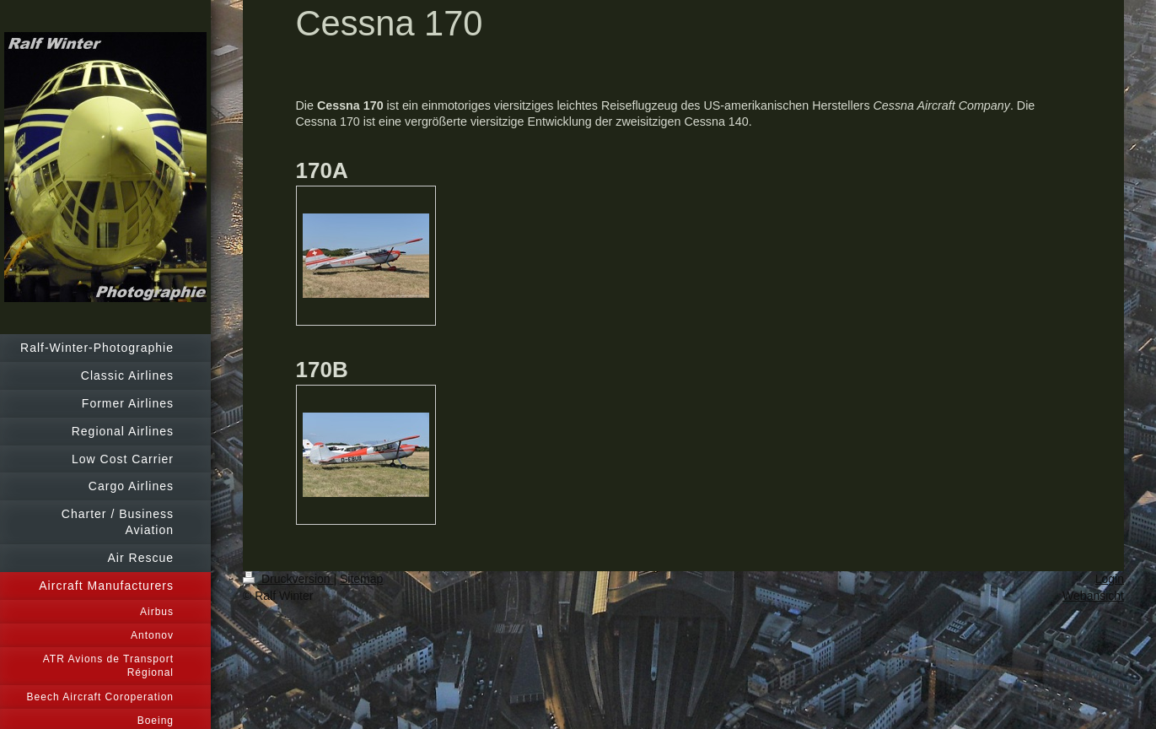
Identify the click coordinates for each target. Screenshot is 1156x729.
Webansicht (1093, 595)
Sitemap (361, 579)
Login (1109, 579)
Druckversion (288, 579)
